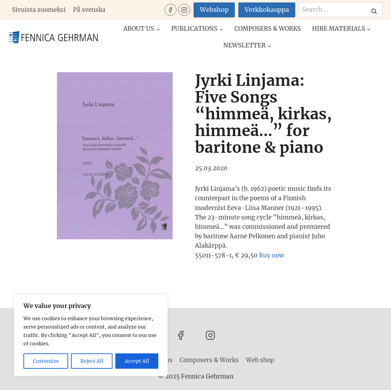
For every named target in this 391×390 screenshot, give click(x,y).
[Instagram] (184, 10)
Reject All (91, 361)
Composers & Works (267, 28)
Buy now (271, 255)
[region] (91, 335)
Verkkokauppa (267, 10)
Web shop (260, 360)
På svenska (89, 10)
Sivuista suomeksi (39, 10)
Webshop (214, 10)
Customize (46, 361)
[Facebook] (170, 10)
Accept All (137, 361)
